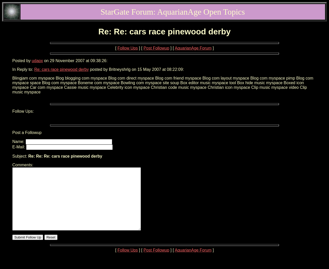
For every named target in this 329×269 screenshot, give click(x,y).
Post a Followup (27, 132)
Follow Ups (128, 48)
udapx (37, 61)
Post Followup (156, 48)
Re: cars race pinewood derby (61, 69)
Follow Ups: (23, 111)
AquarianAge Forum (193, 48)
